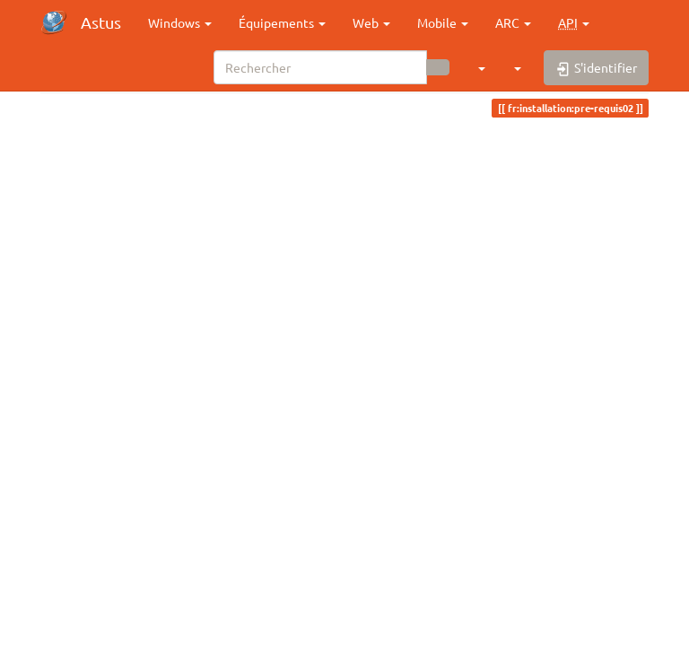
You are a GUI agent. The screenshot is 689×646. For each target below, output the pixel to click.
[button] (574, 22)
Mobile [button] (442, 22)
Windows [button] (180, 22)
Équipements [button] (282, 22)
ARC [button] (513, 22)
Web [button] (371, 22)
